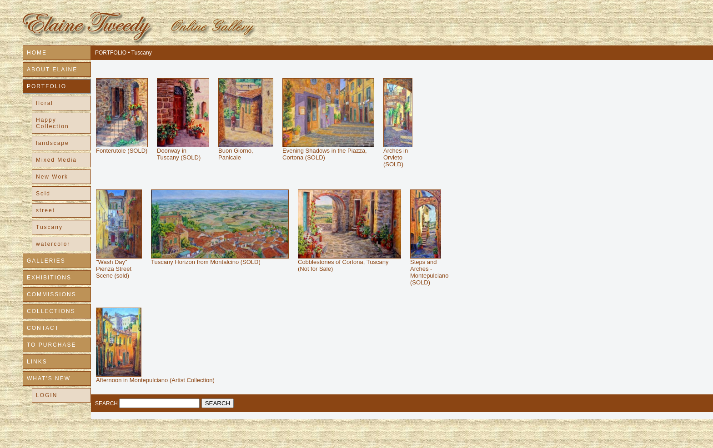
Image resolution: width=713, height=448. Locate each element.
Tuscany (49, 227)
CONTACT (43, 328)
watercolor (53, 244)
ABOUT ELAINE (52, 69)
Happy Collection (52, 123)
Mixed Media (56, 160)
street (45, 210)
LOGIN (46, 395)
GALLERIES (46, 261)
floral (44, 103)
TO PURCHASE (51, 345)
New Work (52, 177)
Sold (43, 193)
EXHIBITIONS (49, 277)
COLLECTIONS (51, 311)
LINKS (37, 361)
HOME (37, 53)
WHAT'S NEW (48, 378)
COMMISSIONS (51, 294)
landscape (52, 143)
